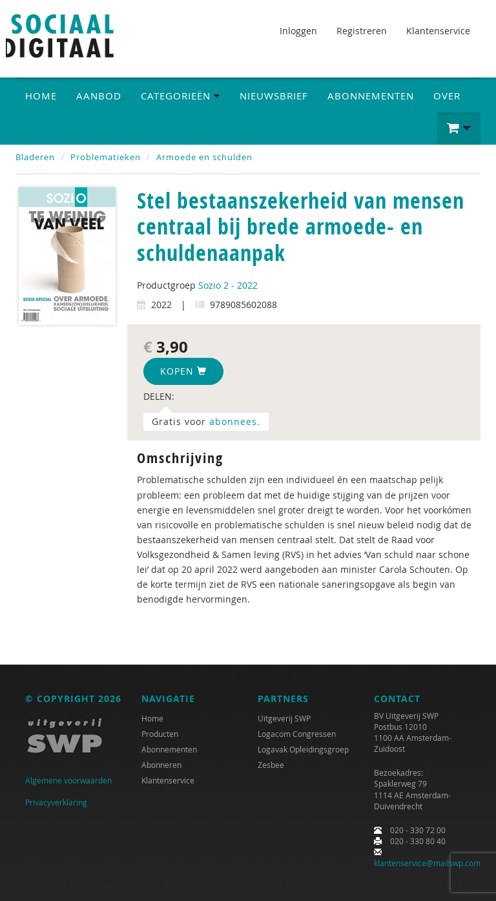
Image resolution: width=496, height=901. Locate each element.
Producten (159, 734)
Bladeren (35, 157)
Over (446, 95)
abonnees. (234, 421)
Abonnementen (370, 95)
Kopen (183, 371)
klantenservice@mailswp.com (427, 863)
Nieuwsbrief (274, 95)
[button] (458, 128)
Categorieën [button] (180, 95)
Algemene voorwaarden (68, 780)
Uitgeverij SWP (284, 718)
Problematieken (105, 157)
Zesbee (271, 765)
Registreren (361, 31)
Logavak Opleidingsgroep (303, 749)
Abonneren (161, 765)
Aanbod (98, 95)
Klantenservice (438, 31)
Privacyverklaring (56, 802)
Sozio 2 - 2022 (228, 285)
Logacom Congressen (297, 734)
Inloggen (298, 31)
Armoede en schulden (204, 157)
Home (41, 95)
